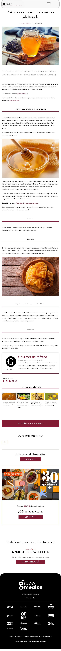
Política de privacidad (45, 636)
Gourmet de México (25, 23)
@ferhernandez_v (22, 94)
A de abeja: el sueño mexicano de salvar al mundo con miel (51, 404)
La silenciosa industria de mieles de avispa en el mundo (9, 404)
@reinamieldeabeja (14, 101)
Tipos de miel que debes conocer (27, 203)
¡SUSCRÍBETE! (30, 459)
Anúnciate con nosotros (22, 636)
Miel (5, 442)
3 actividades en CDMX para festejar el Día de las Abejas (36, 404)
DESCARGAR (30, 517)
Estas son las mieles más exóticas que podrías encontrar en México (23, 404)
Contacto (11, 636)
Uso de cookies (34, 636)
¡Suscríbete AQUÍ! (30, 561)
